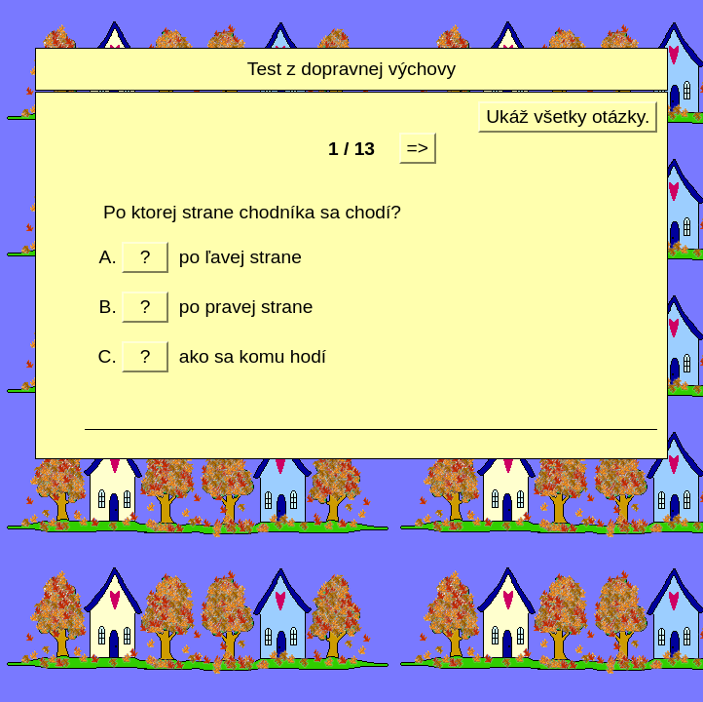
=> (417, 147)
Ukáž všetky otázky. (567, 116)
